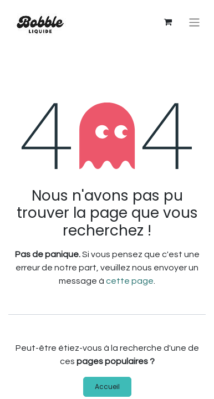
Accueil (107, 386)
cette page (130, 281)
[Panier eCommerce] (168, 22)
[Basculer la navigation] (194, 22)
